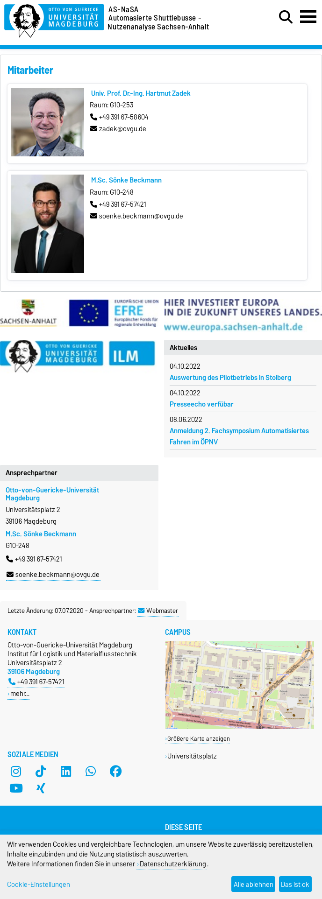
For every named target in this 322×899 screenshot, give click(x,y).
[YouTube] (15, 788)
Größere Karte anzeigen (198, 739)
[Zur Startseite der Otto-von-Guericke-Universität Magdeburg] (54, 19)
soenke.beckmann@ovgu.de (136, 216)
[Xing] (40, 788)
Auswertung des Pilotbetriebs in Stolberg (230, 377)
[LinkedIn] (65, 771)
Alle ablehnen (253, 884)
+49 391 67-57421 (118, 204)
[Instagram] (15, 771)
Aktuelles (183, 347)
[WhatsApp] (90, 771)
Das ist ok (295, 884)
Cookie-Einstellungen (38, 884)
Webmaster (158, 610)
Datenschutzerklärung (173, 864)
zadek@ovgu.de (118, 128)
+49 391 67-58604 (119, 117)
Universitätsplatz (192, 756)
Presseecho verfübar (202, 404)
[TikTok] (40, 771)
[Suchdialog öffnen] (286, 17)
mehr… (19, 693)
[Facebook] (115, 771)
